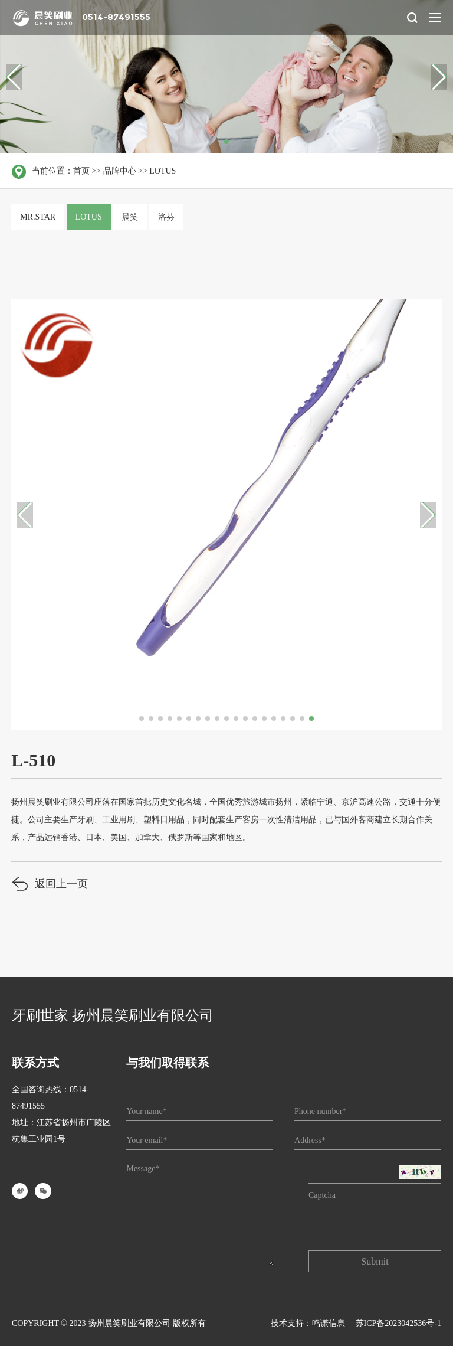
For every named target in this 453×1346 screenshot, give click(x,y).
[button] (439, 77)
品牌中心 (119, 170)
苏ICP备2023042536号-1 (398, 1323)
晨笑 (130, 217)
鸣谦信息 (328, 1323)
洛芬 (166, 217)
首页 (81, 170)
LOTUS (162, 170)
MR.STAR (37, 217)
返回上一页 (49, 885)
